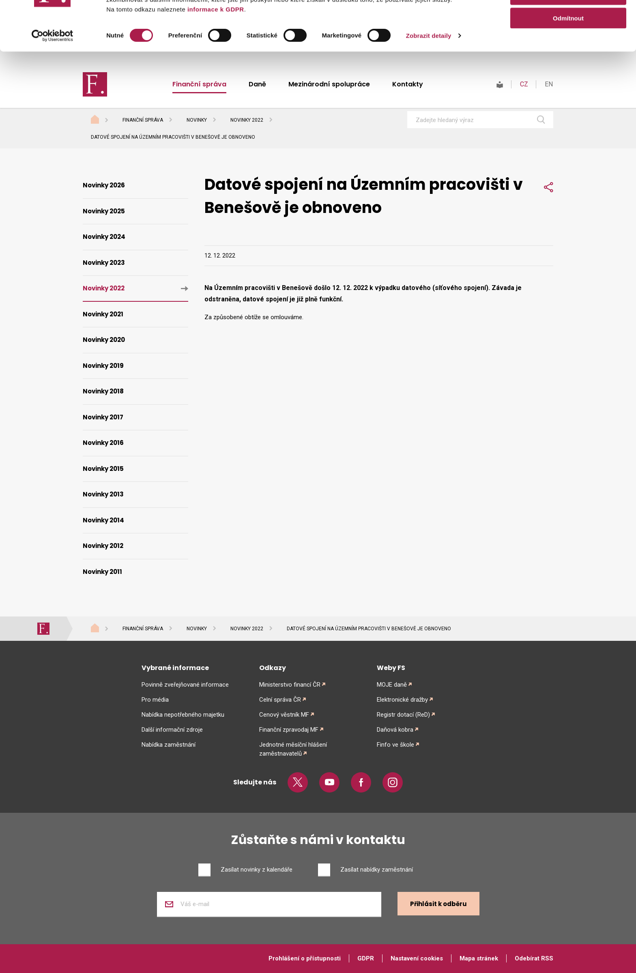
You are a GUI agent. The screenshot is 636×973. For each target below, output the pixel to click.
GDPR (365, 958)
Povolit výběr (568, 44)
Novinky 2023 (104, 262)
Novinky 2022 (246, 120)
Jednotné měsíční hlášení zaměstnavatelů (293, 749)
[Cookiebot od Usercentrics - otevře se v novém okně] (52, 85)
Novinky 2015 (103, 468)
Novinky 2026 (104, 185)
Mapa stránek (479, 958)
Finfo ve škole (395, 744)
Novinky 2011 (102, 571)
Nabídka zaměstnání (169, 744)
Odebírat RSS (534, 958)
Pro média (155, 699)
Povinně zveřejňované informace (185, 684)
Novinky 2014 (103, 520)
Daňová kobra (395, 729)
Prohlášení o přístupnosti (305, 958)
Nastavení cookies (417, 958)
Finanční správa (142, 120)
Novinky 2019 (103, 365)
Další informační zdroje (172, 729)
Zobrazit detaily (428, 85)
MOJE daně (392, 684)
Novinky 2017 (103, 417)
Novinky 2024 (104, 236)
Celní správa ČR (280, 699)
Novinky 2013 (103, 494)
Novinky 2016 (103, 442)
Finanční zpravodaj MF (288, 729)
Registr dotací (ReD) (403, 714)
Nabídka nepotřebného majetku (183, 714)
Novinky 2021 (103, 314)
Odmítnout (568, 67)
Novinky (197, 120)
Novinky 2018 (103, 391)
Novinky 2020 (104, 339)
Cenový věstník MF (284, 714)
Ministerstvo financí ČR (289, 684)
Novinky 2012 (103, 545)
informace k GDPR (214, 58)
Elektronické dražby (402, 699)
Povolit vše (568, 20)
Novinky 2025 (104, 211)
